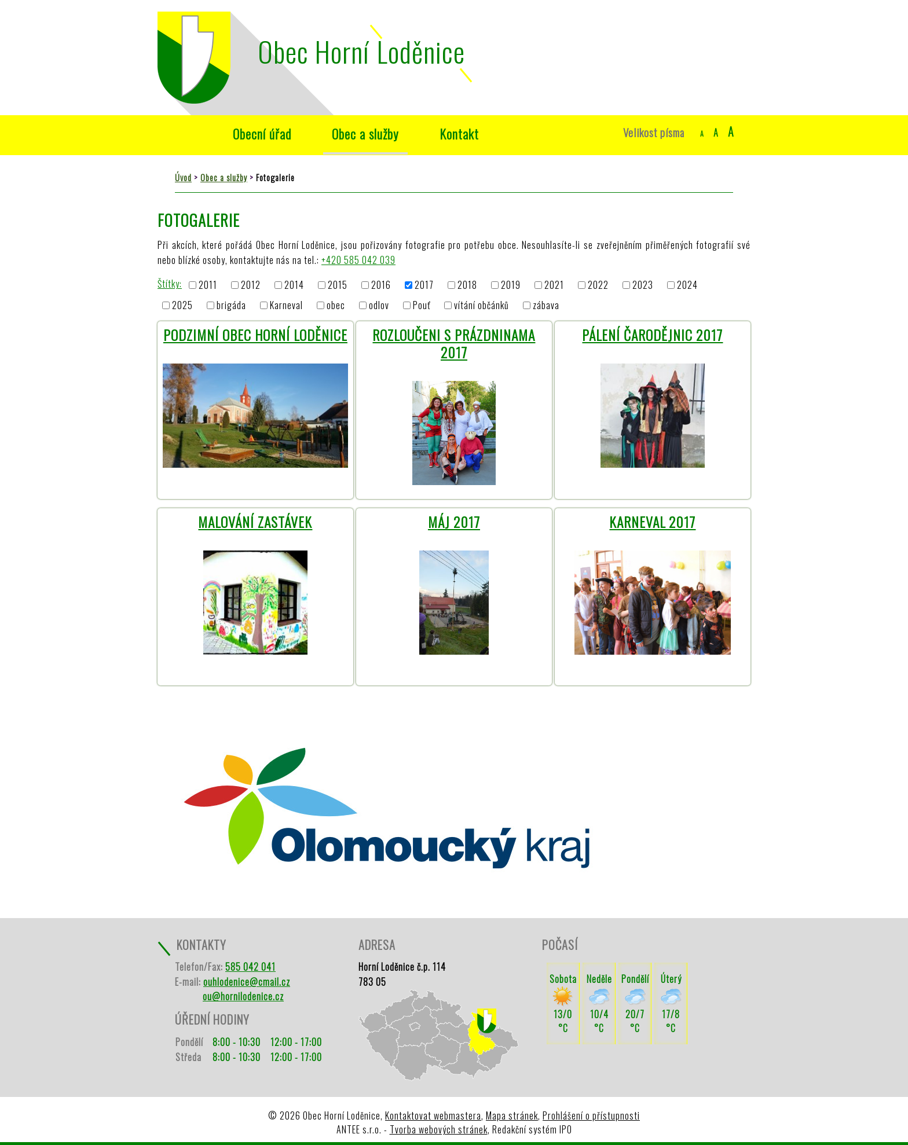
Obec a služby (365, 133)
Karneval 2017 (652, 521)
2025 (182, 305)
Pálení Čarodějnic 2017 (652, 334)
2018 (467, 285)
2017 (424, 285)
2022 (598, 285)
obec (336, 305)
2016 (381, 285)
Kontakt (459, 133)
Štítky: (170, 284)
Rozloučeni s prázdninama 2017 (453, 343)
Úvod (185, 133)
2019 (511, 285)
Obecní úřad (262, 133)
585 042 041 (250, 967)
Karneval (286, 305)
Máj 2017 (454, 521)
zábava (546, 305)
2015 (337, 285)
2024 (687, 285)
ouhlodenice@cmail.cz (246, 982)
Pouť (421, 305)
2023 (642, 285)
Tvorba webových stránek (439, 1129)
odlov (379, 305)
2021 (554, 285)
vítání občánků (481, 305)
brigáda (231, 305)
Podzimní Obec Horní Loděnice (255, 334)
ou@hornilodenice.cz (243, 996)
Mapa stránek (512, 1115)
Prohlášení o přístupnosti (591, 1115)
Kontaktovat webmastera (433, 1115)
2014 (294, 285)
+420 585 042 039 (358, 260)
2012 (251, 285)
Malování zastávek (255, 521)
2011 (208, 285)
